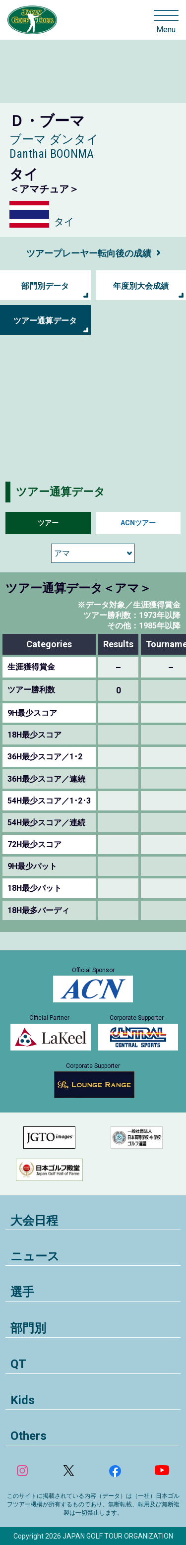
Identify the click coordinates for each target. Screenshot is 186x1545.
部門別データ (45, 286)
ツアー (48, 523)
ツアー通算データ (45, 320)
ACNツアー (138, 523)
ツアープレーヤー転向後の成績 (88, 253)
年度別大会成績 (141, 286)
